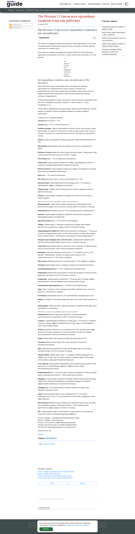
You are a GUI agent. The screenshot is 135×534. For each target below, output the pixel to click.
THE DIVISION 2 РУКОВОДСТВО (19, 21)
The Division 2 (19, 10)
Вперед (82, 483)
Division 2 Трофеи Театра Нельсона (50, 420)
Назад (52, 483)
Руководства (65, 4)
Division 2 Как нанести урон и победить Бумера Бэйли (57, 425)
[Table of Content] (94, 38)
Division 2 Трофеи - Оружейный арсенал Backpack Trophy (56, 472)
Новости (106, 4)
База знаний (116, 4)
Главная (10, 10)
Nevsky (40, 434)
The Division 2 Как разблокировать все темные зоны (57, 427)
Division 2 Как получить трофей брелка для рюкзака (57, 422)
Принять (46, 529)
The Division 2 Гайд (48, 444)
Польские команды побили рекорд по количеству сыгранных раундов (112, 52)
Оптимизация (94, 4)
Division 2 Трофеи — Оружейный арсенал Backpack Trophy (58, 418)
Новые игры (79, 4)
